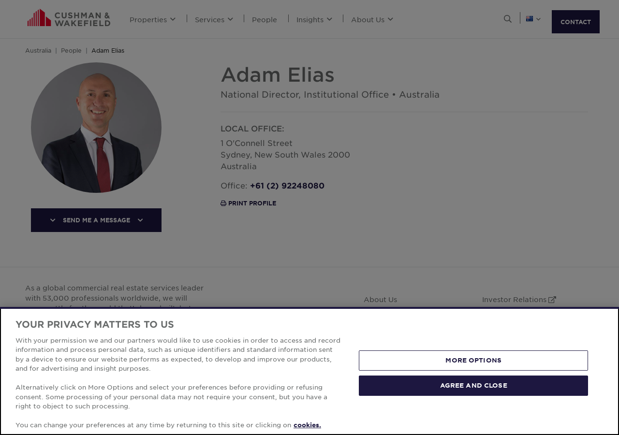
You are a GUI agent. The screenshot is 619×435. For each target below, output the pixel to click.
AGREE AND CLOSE (473, 385)
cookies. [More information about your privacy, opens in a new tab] (307, 425)
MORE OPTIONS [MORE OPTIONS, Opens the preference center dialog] (473, 360)
